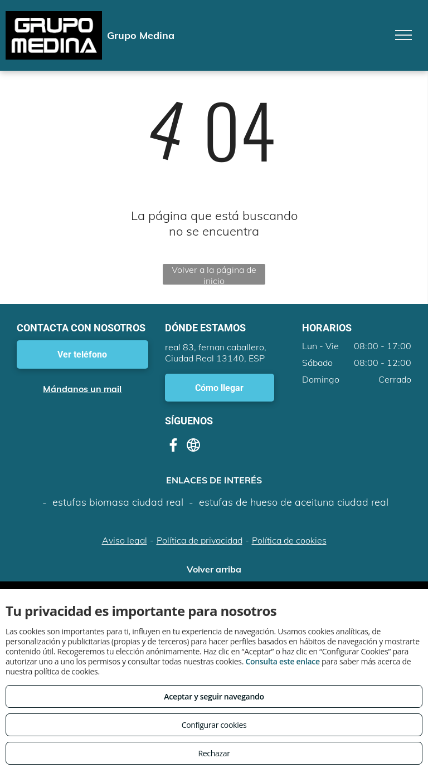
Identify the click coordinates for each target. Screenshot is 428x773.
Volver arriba (214, 569)
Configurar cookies (214, 725)
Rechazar (214, 753)
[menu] (403, 35)
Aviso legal (124, 540)
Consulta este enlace (282, 661)
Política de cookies (289, 540)
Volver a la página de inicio (214, 274)
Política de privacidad (199, 540)
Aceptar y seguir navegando (214, 696)
